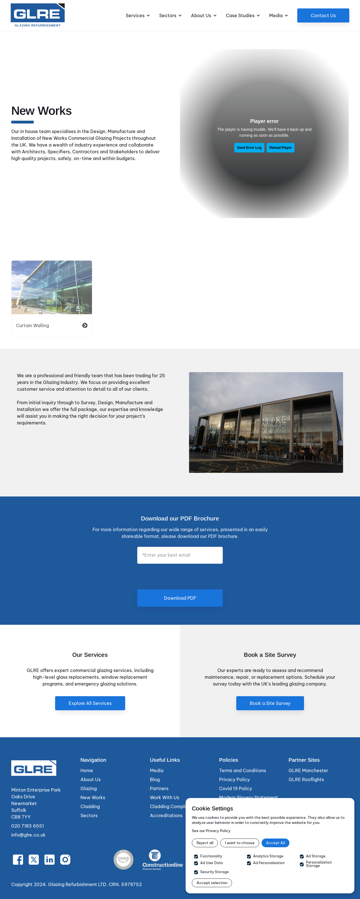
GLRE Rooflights (306, 779)
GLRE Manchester (308, 770)
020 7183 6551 (27, 826)
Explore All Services (90, 703)
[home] (38, 15)
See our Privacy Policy (211, 830)
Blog (155, 779)
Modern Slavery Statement (248, 797)
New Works (92, 797)
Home (86, 770)
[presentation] (180, 576)
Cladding (90, 806)
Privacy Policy (234, 779)
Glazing (88, 788)
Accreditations (166, 815)
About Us (90, 779)
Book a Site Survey (270, 703)
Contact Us (323, 15)
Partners (159, 788)
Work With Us (164, 797)
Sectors (89, 815)
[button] (138, 15)
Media (156, 770)
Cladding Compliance (173, 806)
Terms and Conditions (242, 770)
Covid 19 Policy (235, 788)
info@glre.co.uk (28, 835)
